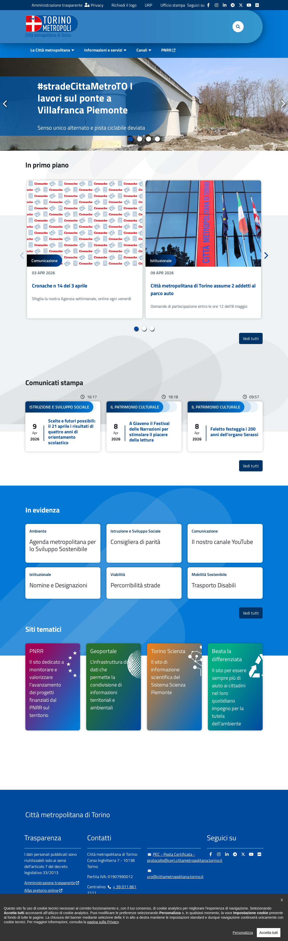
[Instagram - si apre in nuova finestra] (216, 5)
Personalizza (243, 934)
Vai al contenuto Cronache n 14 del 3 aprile (84, 249)
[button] (238, 26)
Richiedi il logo (124, 5)
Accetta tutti (268, 934)
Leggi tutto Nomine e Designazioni (62, 583)
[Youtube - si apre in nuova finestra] (248, 5)
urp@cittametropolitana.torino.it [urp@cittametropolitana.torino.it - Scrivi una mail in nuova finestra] (175, 873)
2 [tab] (139, 139)
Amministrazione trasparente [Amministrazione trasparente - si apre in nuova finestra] (57, 5)
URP (148, 5)
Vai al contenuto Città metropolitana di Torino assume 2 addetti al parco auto (203, 249)
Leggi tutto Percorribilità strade (144, 583)
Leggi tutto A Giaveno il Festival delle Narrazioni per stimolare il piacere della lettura (144, 426)
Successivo (282, 104)
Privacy (97, 5)
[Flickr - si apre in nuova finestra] (257, 5)
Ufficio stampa (172, 5)
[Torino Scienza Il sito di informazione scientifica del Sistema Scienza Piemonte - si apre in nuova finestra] (174, 687)
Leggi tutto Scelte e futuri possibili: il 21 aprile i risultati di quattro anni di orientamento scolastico (62, 426)
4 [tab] (157, 139)
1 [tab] (130, 139)
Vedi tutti (253, 338)
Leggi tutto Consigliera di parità (144, 543)
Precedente (5, 104)
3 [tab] (148, 139)
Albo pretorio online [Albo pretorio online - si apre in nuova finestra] (41, 890)
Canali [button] (141, 50)
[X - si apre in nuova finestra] (240, 5)
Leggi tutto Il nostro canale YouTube (225, 543)
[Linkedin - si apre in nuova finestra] (224, 5)
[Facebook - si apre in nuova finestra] (208, 5)
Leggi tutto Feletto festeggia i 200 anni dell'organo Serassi (225, 426)
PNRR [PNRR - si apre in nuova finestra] (166, 50)
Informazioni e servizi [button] (103, 50)
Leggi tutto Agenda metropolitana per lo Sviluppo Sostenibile (62, 543)
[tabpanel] (144, 104)
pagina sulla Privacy (102, 924)
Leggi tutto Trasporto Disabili (225, 583)
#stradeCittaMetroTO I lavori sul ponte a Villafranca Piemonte (85, 97)
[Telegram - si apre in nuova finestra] (232, 5)
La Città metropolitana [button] (50, 50)
